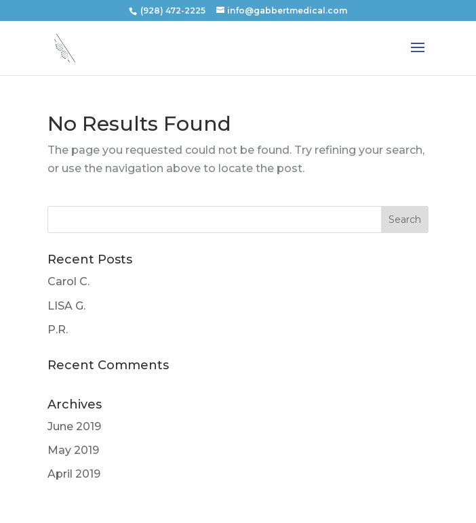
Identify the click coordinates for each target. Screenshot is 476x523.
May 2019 (73, 450)
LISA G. (66, 305)
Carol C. (68, 281)
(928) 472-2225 (172, 10)
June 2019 (74, 426)
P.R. (57, 329)
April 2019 (73, 473)
